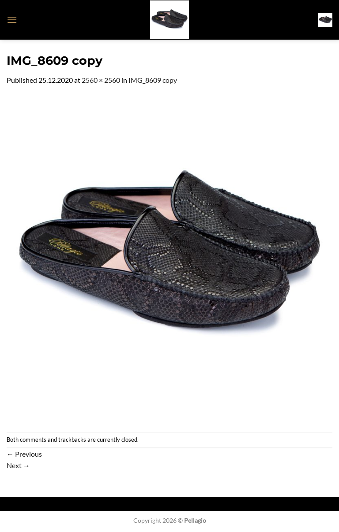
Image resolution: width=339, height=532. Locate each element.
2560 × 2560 (101, 80)
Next (18, 465)
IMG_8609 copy (152, 80)
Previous (24, 454)
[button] (12, 19)
